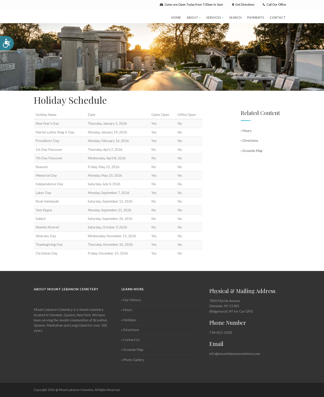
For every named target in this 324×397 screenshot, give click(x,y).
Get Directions (242, 4)
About (194, 17)
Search (235, 17)
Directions (249, 140)
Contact (278, 17)
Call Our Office (274, 4)
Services (215, 17)
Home (176, 17)
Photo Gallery (133, 360)
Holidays (129, 320)
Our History (131, 300)
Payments (255, 17)
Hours (246, 131)
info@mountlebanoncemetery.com (234, 354)
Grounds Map (252, 151)
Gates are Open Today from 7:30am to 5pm (191, 4)
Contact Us (131, 340)
